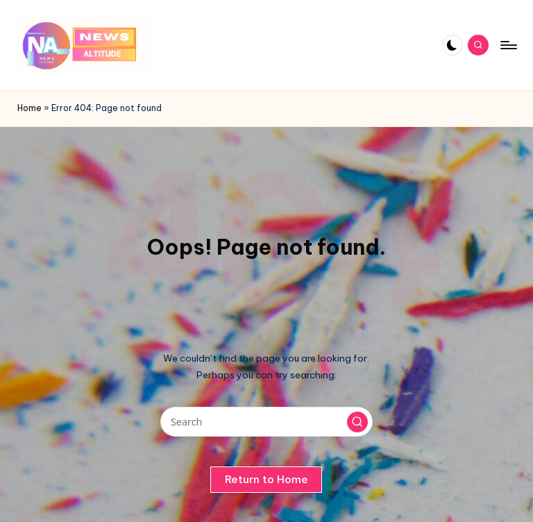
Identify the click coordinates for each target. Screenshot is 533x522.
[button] (357, 422)
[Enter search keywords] (266, 422)
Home (29, 108)
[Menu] (507, 45)
